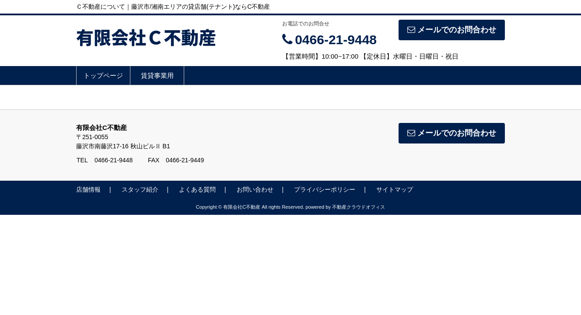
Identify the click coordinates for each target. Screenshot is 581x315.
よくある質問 (197, 189)
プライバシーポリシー (324, 189)
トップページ (103, 75)
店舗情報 (88, 189)
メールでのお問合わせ (451, 29)
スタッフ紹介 (140, 189)
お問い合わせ (255, 189)
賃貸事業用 (157, 75)
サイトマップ (394, 189)
